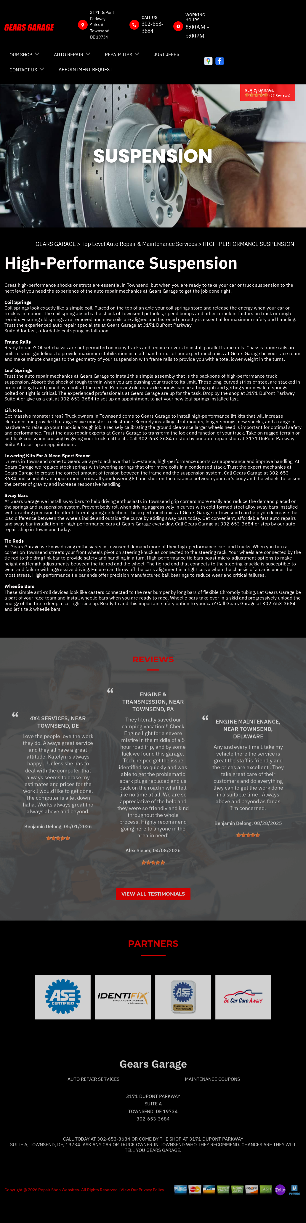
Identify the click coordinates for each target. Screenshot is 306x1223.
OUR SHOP (20, 54)
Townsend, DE (58, 746)
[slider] (256, 94)
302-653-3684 (77, 399)
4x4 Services (49, 739)
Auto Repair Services (93, 1100)
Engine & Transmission (144, 719)
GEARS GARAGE (56, 243)
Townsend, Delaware (253, 753)
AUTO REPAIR (68, 54)
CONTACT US (23, 70)
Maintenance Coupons (212, 1100)
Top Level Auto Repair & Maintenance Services (139, 243)
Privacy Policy (151, 1211)
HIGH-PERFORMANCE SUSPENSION (248, 243)
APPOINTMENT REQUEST (85, 69)
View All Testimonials (153, 915)
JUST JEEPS (166, 54)
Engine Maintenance (247, 742)
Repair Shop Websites (58, 1211)
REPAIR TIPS (118, 54)
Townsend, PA (153, 730)
